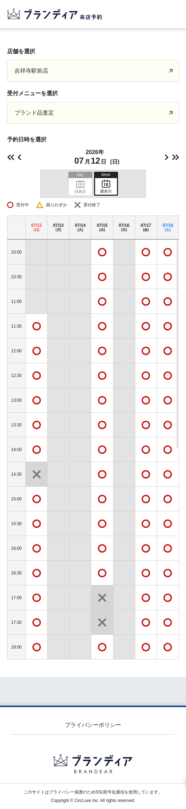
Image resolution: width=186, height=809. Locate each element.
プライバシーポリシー (93, 725)
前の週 (10, 157)
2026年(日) (96, 157)
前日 (19, 157)
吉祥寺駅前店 (31, 71)
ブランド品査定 (34, 113)
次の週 (175, 157)
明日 (166, 157)
